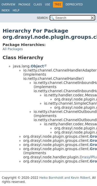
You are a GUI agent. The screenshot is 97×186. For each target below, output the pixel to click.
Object (37, 66)
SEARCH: (42, 18)
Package (24, 4)
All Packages (13, 49)
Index (6, 10)
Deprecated (74, 4)
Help (16, 10)
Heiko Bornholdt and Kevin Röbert (64, 178)
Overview (8, 4)
